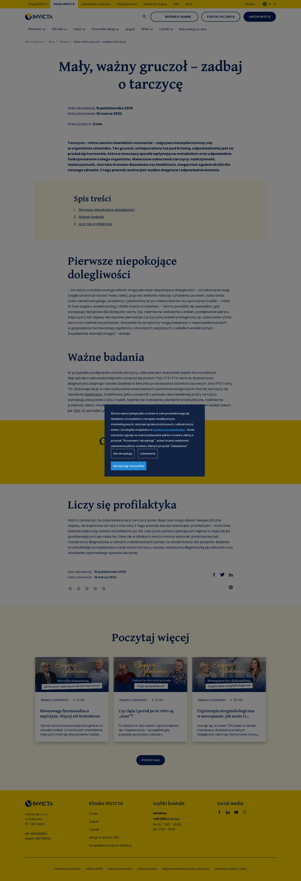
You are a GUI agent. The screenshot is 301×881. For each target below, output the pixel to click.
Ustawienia (147, 454)
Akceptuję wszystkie (128, 466)
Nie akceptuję (122, 454)
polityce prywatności (169, 430)
